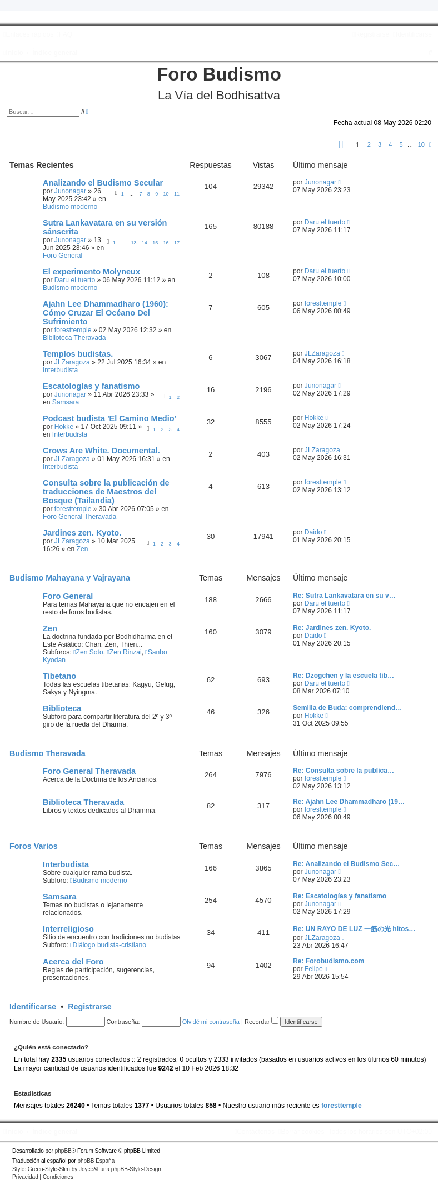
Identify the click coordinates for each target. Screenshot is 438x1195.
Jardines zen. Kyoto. (82, 532)
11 (177, 194)
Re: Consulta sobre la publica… (343, 770)
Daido (313, 532)
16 (166, 243)
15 (155, 243)
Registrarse (90, 1006)
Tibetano (59, 676)
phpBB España (96, 1161)
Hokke (63, 427)
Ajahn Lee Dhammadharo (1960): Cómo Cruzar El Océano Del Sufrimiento (105, 312)
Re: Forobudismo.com (328, 961)
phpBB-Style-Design (136, 1169)
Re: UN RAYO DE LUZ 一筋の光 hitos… (354, 929)
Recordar (261, 1021)
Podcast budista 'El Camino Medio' (109, 418)
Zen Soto (88, 652)
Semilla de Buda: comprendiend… (347, 708)
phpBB (63, 1151)
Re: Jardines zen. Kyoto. (332, 628)
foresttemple (73, 330)
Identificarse (32, 1006)
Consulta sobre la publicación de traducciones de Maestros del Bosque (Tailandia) (106, 491)
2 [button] (369, 144)
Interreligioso (68, 928)
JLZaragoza (72, 362)
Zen (82, 549)
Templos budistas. (78, 353)
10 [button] (421, 144)
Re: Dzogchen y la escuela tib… (343, 675)
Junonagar (70, 191)
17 (177, 243)
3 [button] (379, 144)
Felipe (314, 969)
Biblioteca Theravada (74, 338)
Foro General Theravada (79, 517)
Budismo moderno (70, 207)
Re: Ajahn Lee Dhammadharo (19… (349, 802)
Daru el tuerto (325, 222)
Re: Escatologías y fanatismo (339, 896)
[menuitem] (64, 34)
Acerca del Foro (73, 961)
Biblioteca (62, 708)
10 (166, 194)
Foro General (62, 255)
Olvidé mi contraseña (211, 1021)
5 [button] (400, 144)
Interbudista (60, 370)
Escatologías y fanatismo (91, 386)
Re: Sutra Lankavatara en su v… (344, 595)
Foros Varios (33, 846)
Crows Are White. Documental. (101, 450)
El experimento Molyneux (91, 271)
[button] (341, 146)
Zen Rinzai (124, 652)
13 (133, 243)
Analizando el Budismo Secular (103, 182)
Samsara (65, 402)
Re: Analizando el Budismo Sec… (346, 864)
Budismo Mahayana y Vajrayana (69, 577)
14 (144, 243)
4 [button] (390, 144)
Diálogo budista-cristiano (108, 945)
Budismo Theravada (47, 753)
